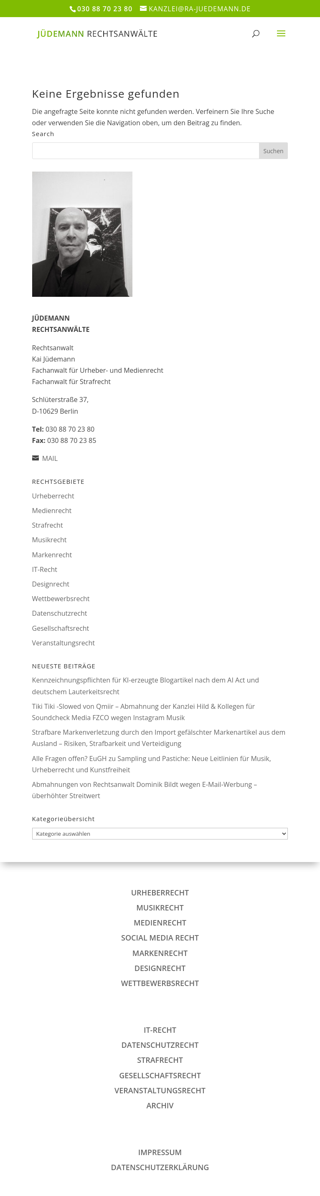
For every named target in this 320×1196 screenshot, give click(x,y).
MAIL (50, 458)
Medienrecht (52, 510)
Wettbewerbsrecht (61, 598)
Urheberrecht (53, 496)
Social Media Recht (160, 938)
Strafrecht (47, 525)
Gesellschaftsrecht (60, 628)
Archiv (159, 1105)
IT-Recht (44, 569)
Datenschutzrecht (59, 613)
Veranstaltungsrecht (63, 642)
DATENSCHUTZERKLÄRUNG (160, 1167)
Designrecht (50, 584)
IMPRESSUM (160, 1152)
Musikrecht (49, 539)
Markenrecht (52, 554)
